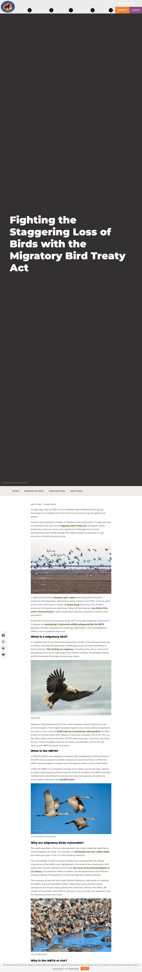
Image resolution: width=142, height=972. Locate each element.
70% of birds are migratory (60, 662)
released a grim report (64, 611)
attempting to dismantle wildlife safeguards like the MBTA (74, 638)
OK (85, 969)
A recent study (72, 618)
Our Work (62, 10)
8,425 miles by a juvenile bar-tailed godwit (78, 745)
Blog (110, 3)
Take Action (83, 10)
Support (103, 10)
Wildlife (22, 10)
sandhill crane (67, 793)
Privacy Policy (58, 969)
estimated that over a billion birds (92, 865)
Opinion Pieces (76, 504)
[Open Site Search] (139, 3)
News (102, 3)
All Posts (15, 504)
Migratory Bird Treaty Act (73, 539)
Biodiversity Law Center (34, 504)
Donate (122, 10)
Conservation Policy (57, 504)
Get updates (126, 3)
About (93, 3)
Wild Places (42, 10)
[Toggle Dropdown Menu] (30, 10)
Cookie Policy (73, 969)
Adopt (136, 10)
